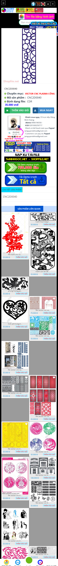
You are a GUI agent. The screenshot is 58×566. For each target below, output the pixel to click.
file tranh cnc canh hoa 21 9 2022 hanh (15, 254)
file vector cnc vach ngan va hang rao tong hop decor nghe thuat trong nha (43, 336)
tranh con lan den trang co (43, 271)
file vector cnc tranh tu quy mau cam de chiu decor (15, 449)
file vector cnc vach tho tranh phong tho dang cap (43, 310)
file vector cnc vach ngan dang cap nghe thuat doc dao (43, 416)
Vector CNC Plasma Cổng (40, 93)
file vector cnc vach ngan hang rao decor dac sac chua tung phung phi (15, 393)
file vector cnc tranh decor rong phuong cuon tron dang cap (15, 495)
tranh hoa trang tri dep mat (43, 222)
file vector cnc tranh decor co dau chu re (15, 541)
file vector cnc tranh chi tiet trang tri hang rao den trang (43, 554)
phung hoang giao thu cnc (15, 291)
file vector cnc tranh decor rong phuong (43, 452)
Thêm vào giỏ (16, 110)
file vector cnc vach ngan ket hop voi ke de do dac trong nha (15, 370)
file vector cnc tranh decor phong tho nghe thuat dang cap (43, 475)
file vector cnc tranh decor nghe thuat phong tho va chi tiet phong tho (43, 503)
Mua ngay (43, 110)
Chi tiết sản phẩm (12, 189)
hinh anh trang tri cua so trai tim (15, 324)
